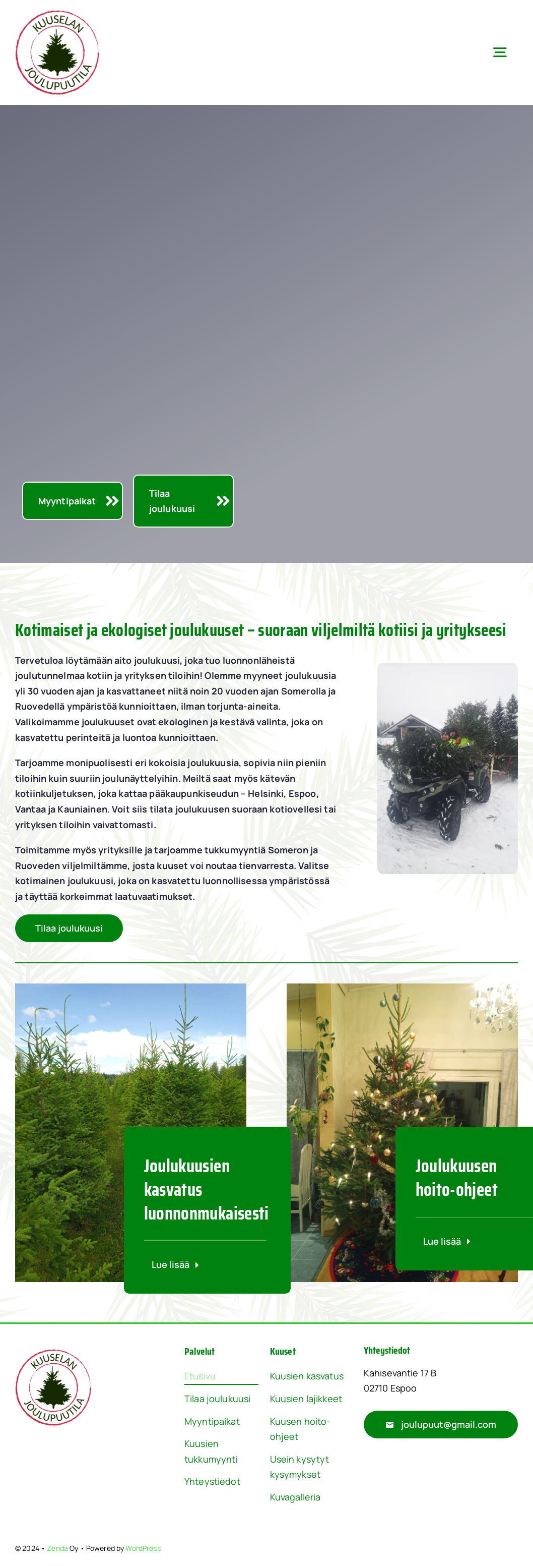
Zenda (57, 1548)
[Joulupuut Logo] (57, 15)
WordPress (142, 1548)
